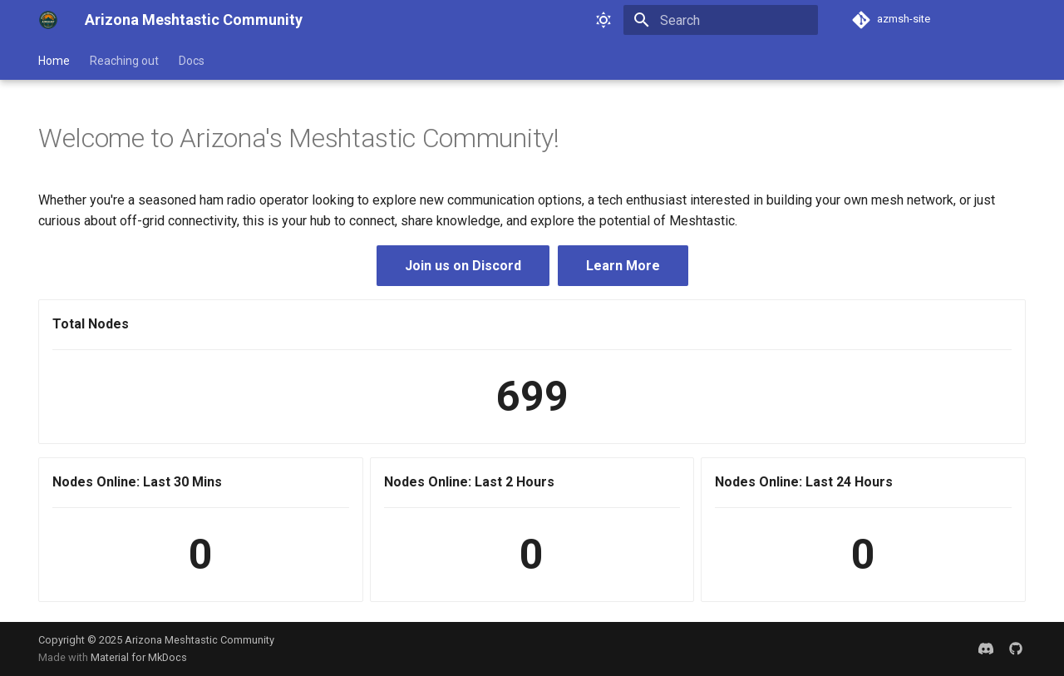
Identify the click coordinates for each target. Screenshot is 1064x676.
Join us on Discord (463, 266)
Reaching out (124, 60)
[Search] (720, 20)
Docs (191, 60)
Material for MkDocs (139, 657)
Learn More (623, 266)
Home (54, 60)
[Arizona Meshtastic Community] (48, 20)
